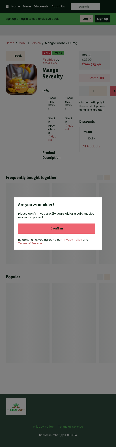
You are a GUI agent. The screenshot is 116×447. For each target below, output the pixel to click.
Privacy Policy (72, 240)
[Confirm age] (56, 229)
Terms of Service (30, 243)
